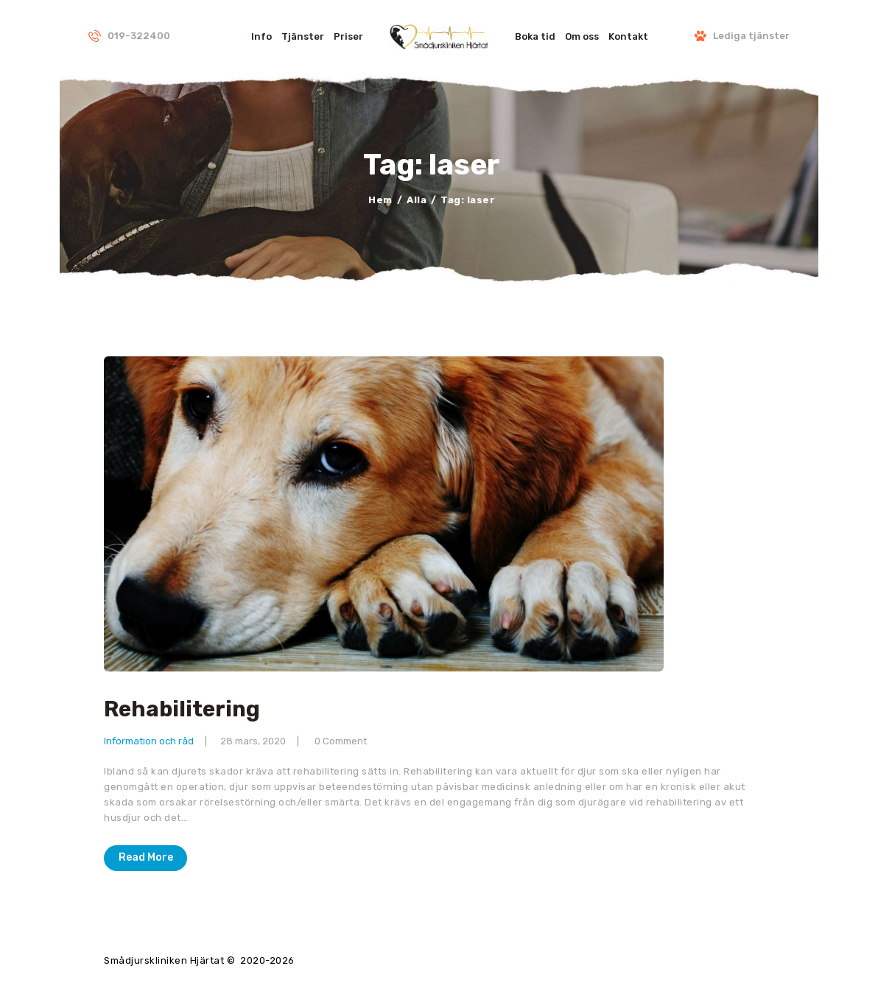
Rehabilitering (182, 709)
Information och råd (149, 741)
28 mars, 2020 (253, 741)
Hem (380, 199)
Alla (416, 199)
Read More (146, 857)
